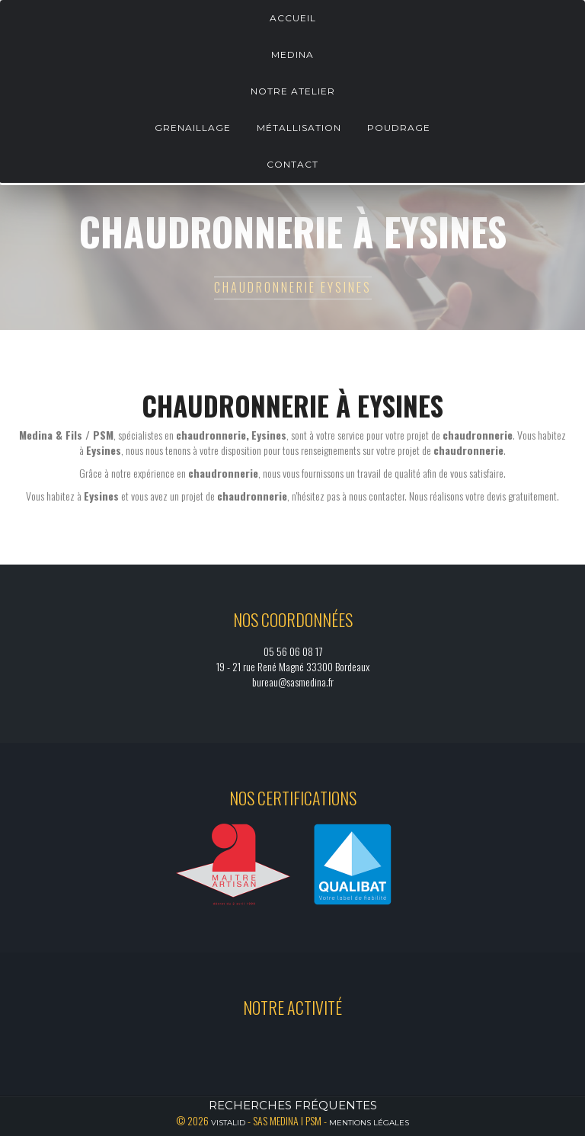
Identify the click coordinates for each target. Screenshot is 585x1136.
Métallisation (299, 127)
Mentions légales (369, 1123)
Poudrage (398, 127)
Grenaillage (193, 127)
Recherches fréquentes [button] (293, 1105)
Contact (292, 164)
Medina (292, 54)
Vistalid (228, 1123)
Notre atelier (293, 91)
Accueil (293, 18)
